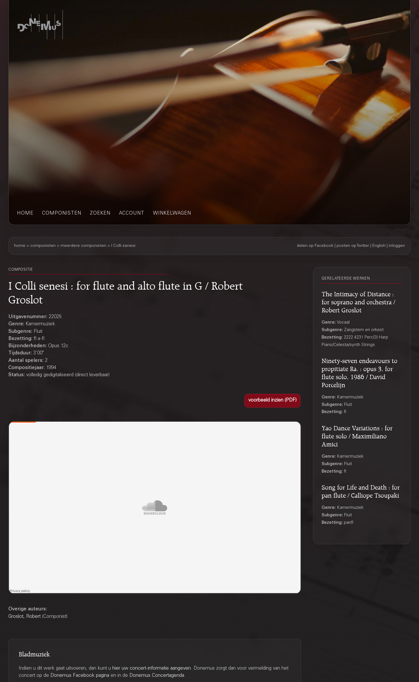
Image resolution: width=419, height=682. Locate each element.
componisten (61, 213)
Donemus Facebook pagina (79, 675)
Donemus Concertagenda (156, 675)
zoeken (100, 213)
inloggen (397, 246)
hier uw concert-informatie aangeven (151, 668)
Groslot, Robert (24, 616)
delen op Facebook (315, 246)
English (379, 246)
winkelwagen (172, 213)
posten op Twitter (353, 246)
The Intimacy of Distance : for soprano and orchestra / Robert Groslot (358, 301)
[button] (272, 401)
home (25, 213)
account (131, 213)
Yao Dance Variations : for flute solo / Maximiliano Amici (357, 435)
